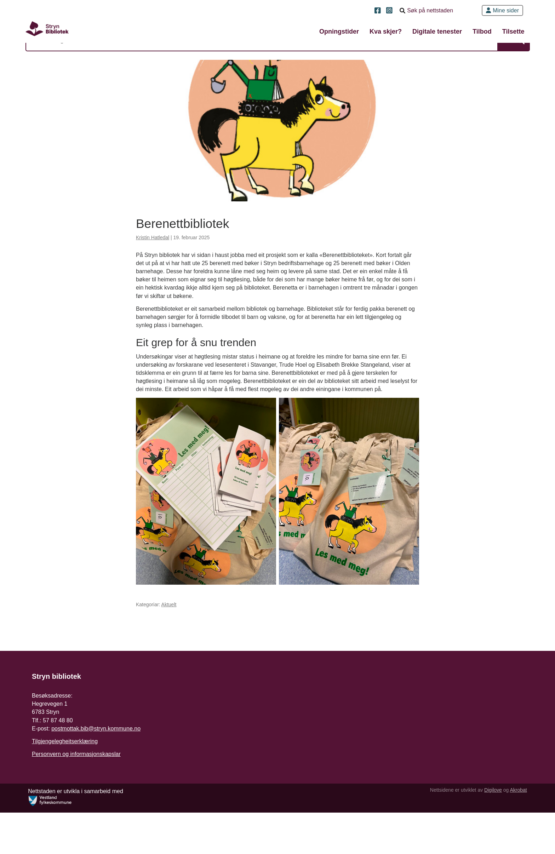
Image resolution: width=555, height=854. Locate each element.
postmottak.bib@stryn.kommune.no (96, 783)
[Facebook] (378, 11)
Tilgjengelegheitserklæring (65, 796)
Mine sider (502, 10)
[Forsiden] (63, 31)
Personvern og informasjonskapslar (76, 809)
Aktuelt (169, 656)
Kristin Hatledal (152, 282)
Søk (501, 64)
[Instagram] (390, 11)
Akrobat (514, 831)
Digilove (489, 831)
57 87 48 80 (58, 775)
